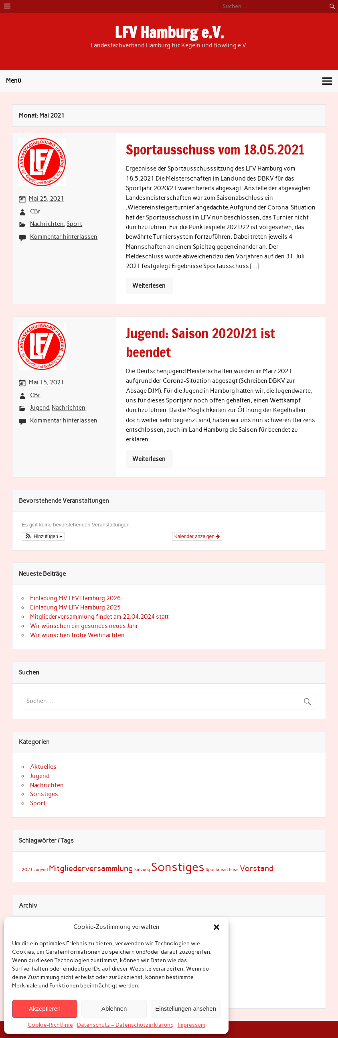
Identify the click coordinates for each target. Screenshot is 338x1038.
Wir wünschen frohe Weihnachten (77, 635)
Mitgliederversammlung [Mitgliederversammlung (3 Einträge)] (91, 868)
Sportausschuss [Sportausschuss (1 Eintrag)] (222, 869)
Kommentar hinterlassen (63, 236)
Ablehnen (114, 1008)
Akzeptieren (45, 1008)
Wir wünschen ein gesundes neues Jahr (84, 626)
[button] (217, 927)
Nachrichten (47, 224)
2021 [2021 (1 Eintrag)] (27, 869)
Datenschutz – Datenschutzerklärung (125, 1025)
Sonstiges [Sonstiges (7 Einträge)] (177, 867)
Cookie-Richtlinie (50, 1025)
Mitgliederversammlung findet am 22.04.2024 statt (99, 616)
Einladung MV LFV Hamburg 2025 (75, 607)
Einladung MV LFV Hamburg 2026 (75, 598)
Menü (13, 80)
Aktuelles (43, 766)
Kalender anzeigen (197, 536)
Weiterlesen (149, 285)
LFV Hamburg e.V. (169, 32)
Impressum (191, 1025)
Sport (74, 224)
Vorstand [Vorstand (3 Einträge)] (256, 868)
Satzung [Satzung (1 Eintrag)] (142, 869)
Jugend (39, 407)
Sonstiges (44, 794)
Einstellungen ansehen (185, 1008)
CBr (35, 211)
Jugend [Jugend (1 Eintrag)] (41, 869)
